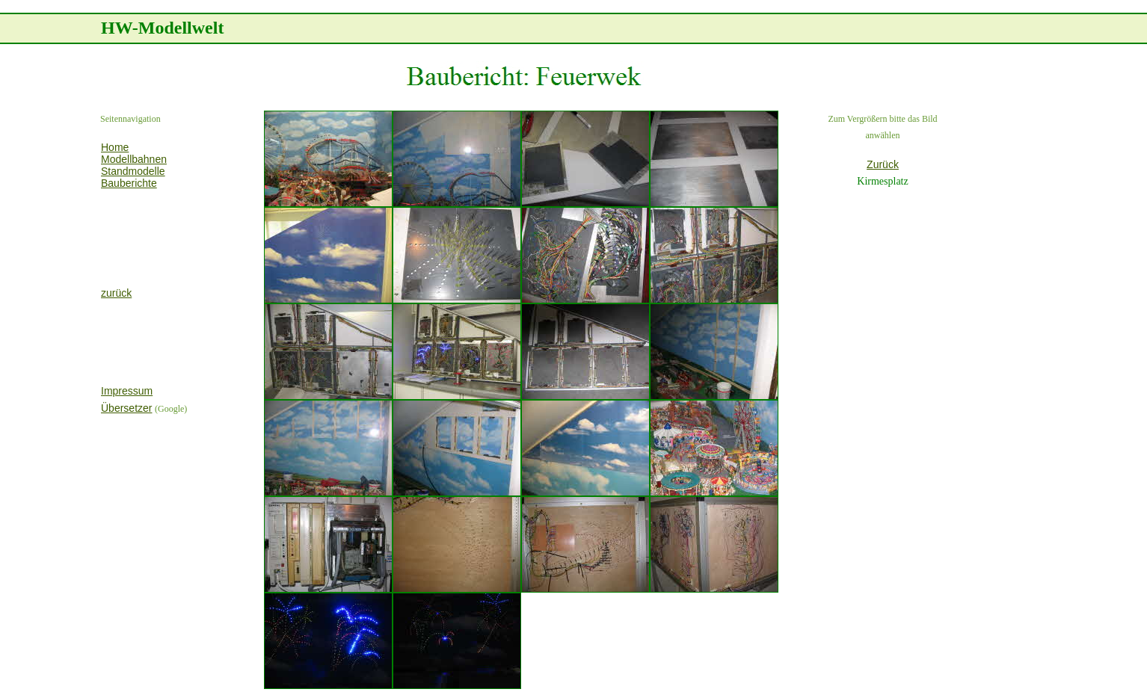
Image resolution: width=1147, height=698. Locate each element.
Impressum (127, 391)
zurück (116, 293)
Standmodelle (133, 171)
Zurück (883, 164)
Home (115, 147)
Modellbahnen (134, 159)
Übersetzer (126, 408)
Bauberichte (129, 183)
